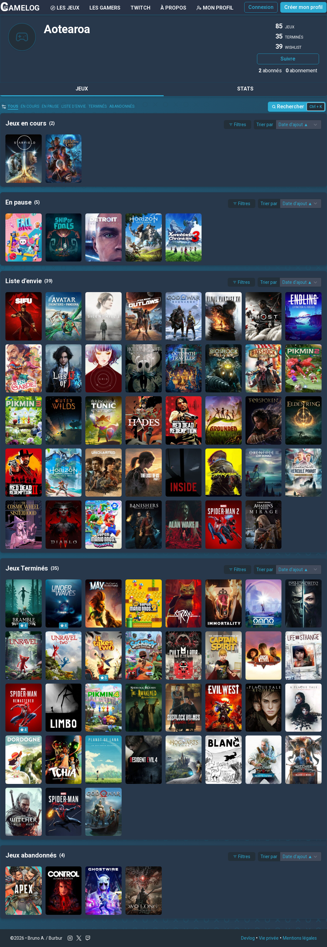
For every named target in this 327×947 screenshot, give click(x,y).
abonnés (270, 71)
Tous (13, 106)
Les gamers (104, 8)
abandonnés (121, 106)
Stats (245, 89)
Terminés (98, 106)
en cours (30, 106)
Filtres (237, 124)
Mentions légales (300, 938)
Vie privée (269, 938)
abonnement (301, 71)
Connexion (261, 7)
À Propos (173, 8)
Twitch (140, 8)
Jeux (81, 89)
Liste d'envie (73, 106)
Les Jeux (64, 8)
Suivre (288, 59)
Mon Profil (214, 8)
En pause (50, 106)
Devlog (248, 938)
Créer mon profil (303, 7)
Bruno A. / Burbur (45, 938)
